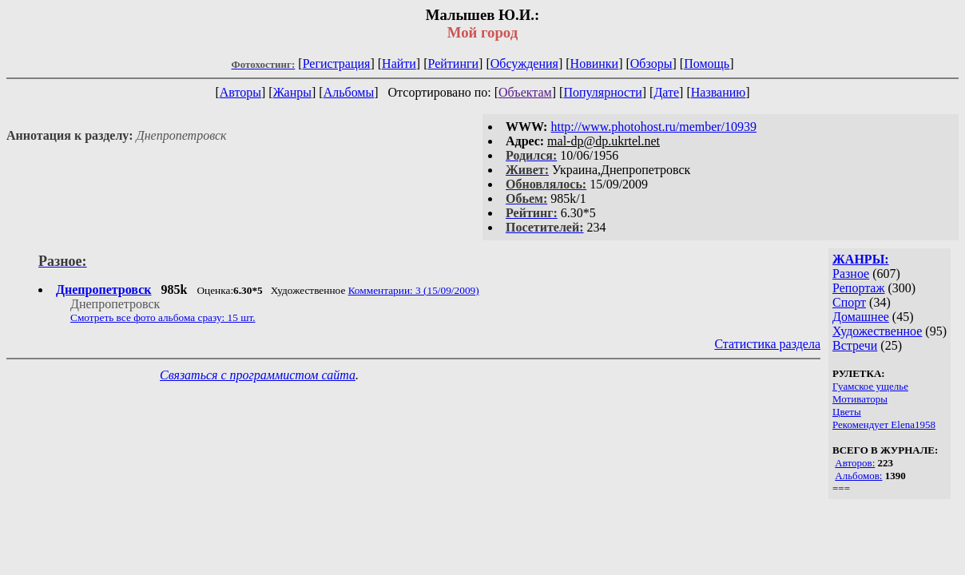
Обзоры (651, 63)
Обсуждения (524, 63)
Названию (718, 92)
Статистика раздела (767, 344)
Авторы (240, 92)
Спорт (849, 302)
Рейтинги (453, 63)
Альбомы (349, 92)
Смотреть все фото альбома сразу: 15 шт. (163, 317)
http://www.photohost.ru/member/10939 (653, 126)
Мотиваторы (860, 399)
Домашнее (860, 316)
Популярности (602, 92)
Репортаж (858, 288)
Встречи (854, 345)
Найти (399, 63)
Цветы (846, 412)
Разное (850, 273)
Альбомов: (858, 476)
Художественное (877, 331)
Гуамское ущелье (870, 386)
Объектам (525, 92)
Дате (666, 92)
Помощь (706, 63)
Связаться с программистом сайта (257, 375)
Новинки (594, 63)
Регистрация (337, 63)
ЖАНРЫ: (860, 259)
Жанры (292, 92)
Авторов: (855, 463)
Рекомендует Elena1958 (883, 424)
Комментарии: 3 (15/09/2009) (413, 290)
